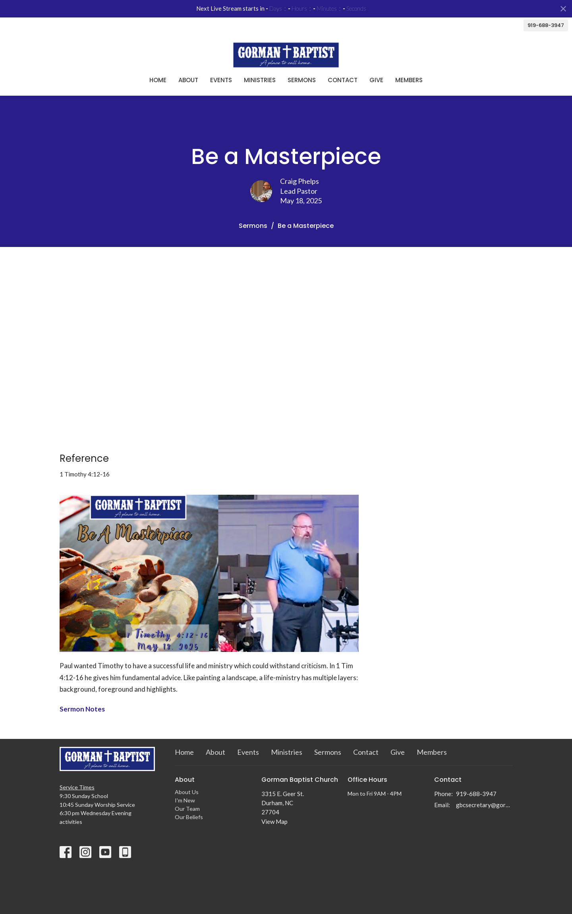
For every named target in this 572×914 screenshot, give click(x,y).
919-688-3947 (546, 25)
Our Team (187, 808)
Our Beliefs (189, 817)
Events (221, 80)
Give (376, 80)
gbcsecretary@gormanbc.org (484, 804)
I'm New (185, 800)
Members (409, 80)
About (188, 80)
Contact (343, 80)
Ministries (260, 80)
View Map (274, 821)
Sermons (302, 80)
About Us (187, 792)
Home (157, 80)
